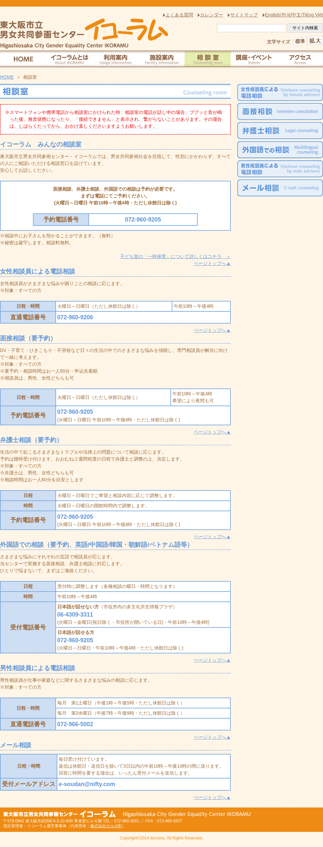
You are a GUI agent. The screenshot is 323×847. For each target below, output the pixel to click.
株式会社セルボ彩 (106, 826)
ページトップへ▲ (212, 263)
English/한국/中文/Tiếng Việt (294, 14)
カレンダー (211, 14)
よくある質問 (179, 14)
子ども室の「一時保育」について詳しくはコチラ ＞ (175, 256)
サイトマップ (244, 14)
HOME (7, 77)
